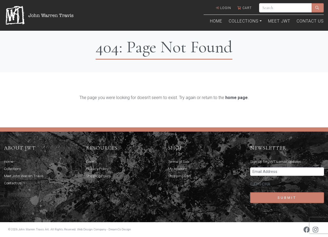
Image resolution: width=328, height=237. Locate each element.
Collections (244, 21)
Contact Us (310, 21)
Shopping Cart (179, 176)
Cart (244, 8)
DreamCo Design (120, 229)
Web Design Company (91, 229)
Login (223, 8)
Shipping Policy (98, 176)
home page (236, 97)
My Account (177, 169)
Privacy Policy (97, 169)
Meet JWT (279, 21)
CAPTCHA (260, 184)
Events (91, 161)
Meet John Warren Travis (24, 176)
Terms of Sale (178, 161)
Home (216, 21)
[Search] (285, 7)
